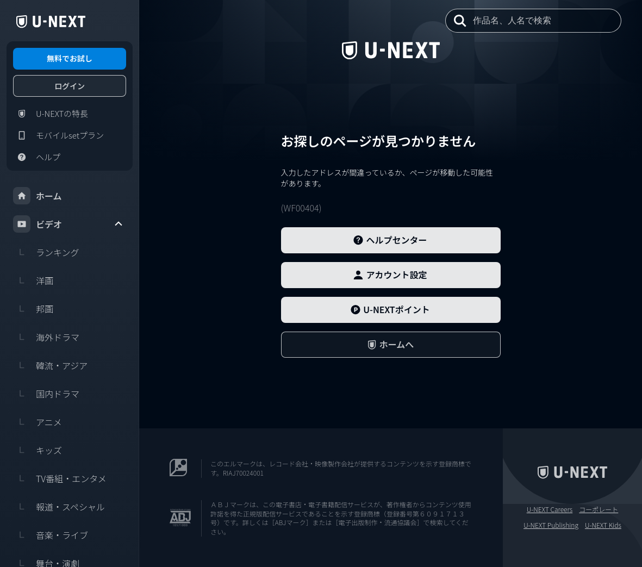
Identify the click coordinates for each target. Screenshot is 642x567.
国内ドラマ (46, 393)
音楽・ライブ (50, 535)
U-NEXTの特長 (50, 113)
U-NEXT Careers (550, 509)
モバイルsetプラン (58, 135)
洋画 (33, 280)
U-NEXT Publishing (550, 525)
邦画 (33, 308)
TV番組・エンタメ (60, 478)
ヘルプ (36, 157)
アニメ (37, 422)
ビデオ (68, 224)
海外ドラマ (46, 337)
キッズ (37, 450)
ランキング (46, 252)
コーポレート (598, 509)
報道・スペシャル (59, 506)
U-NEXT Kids (603, 525)
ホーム (37, 195)
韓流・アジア (50, 365)
